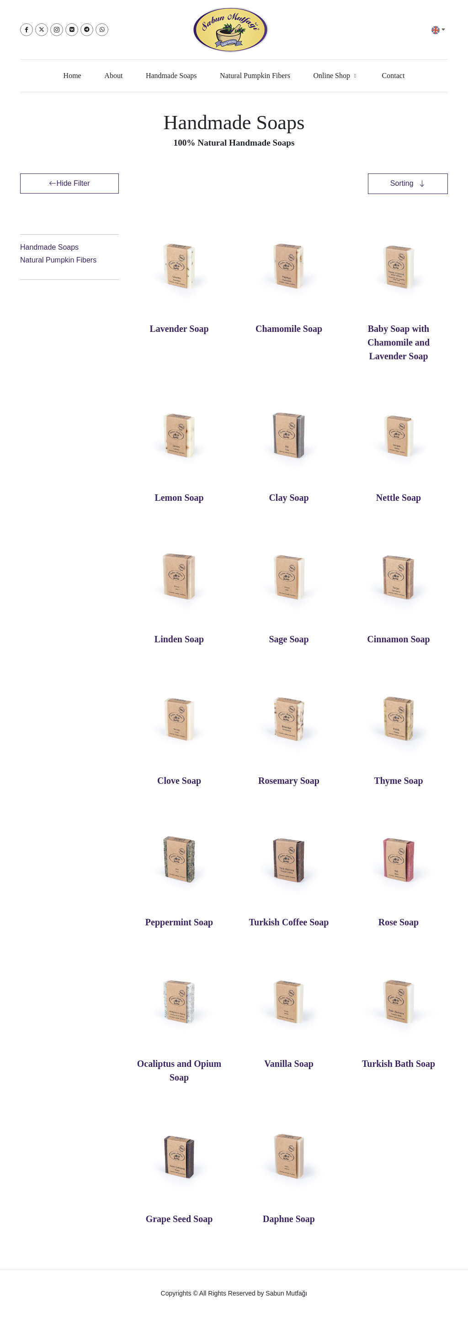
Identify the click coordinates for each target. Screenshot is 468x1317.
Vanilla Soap (289, 1064)
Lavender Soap (178, 329)
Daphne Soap (289, 1219)
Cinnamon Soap (398, 639)
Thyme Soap (398, 781)
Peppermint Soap (179, 922)
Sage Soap (288, 639)
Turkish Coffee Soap (289, 922)
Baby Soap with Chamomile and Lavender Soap (398, 342)
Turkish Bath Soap (398, 1064)
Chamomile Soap (288, 329)
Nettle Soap (398, 498)
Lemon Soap (178, 498)
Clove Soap (179, 781)
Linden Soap (179, 639)
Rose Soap (398, 922)
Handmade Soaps (49, 247)
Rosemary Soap (288, 781)
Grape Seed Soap (179, 1219)
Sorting (402, 183)
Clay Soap (288, 498)
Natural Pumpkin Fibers (58, 260)
